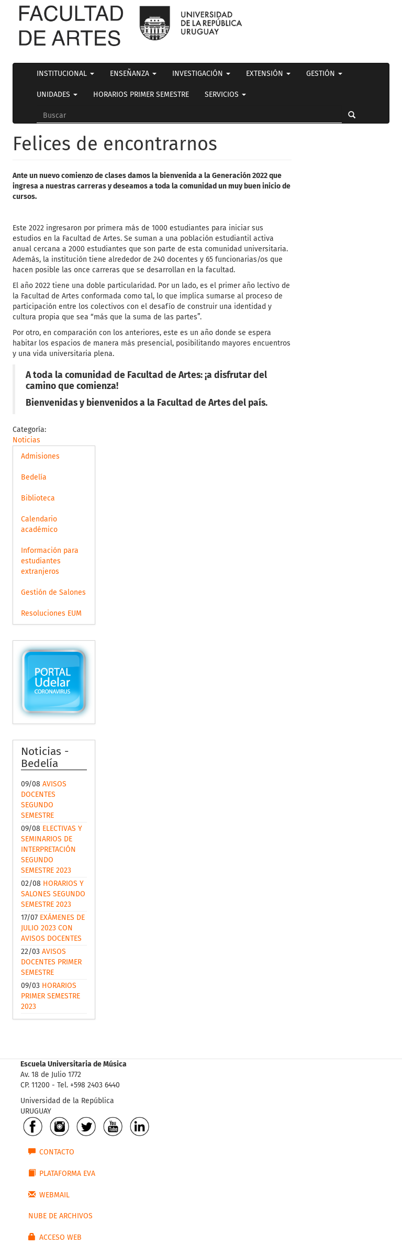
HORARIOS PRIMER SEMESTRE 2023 (50, 996)
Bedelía (34, 477)
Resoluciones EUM (51, 613)
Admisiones (40, 456)
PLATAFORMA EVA (61, 1173)
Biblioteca (38, 498)
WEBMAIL (49, 1194)
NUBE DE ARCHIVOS (60, 1215)
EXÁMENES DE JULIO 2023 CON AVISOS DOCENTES (53, 928)
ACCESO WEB (55, 1237)
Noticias (26, 440)
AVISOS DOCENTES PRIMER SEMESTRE (51, 962)
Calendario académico (39, 524)
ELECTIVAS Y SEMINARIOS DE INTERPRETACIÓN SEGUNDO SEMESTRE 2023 (51, 849)
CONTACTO (51, 1152)
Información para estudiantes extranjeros (50, 561)
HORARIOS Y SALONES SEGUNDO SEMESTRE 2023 (53, 894)
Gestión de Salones (53, 592)
